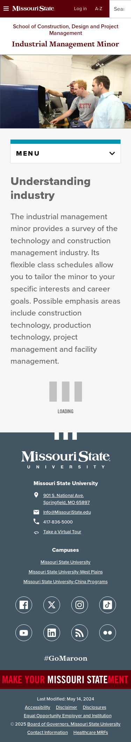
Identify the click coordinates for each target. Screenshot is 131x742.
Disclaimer (66, 707)
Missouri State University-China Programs (65, 581)
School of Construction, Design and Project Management (65, 29)
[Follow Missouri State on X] (51, 604)
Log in (80, 8)
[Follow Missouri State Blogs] (79, 632)
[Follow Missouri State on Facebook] (23, 604)
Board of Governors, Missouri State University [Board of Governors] (74, 724)
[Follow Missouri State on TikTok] (107, 604)
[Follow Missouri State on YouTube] (23, 632)
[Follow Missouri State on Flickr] (107, 632)
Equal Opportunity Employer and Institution (67, 715)
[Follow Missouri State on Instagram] (79, 604)
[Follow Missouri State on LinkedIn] (51, 632)
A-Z (98, 8)
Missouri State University (65, 562)
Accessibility (37, 707)
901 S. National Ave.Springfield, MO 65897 (66, 499)
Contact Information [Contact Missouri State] (47, 732)
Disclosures (94, 707)
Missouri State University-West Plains (66, 572)
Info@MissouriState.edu (67, 512)
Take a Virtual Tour (62, 531)
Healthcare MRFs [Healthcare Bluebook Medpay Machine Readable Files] (90, 732)
